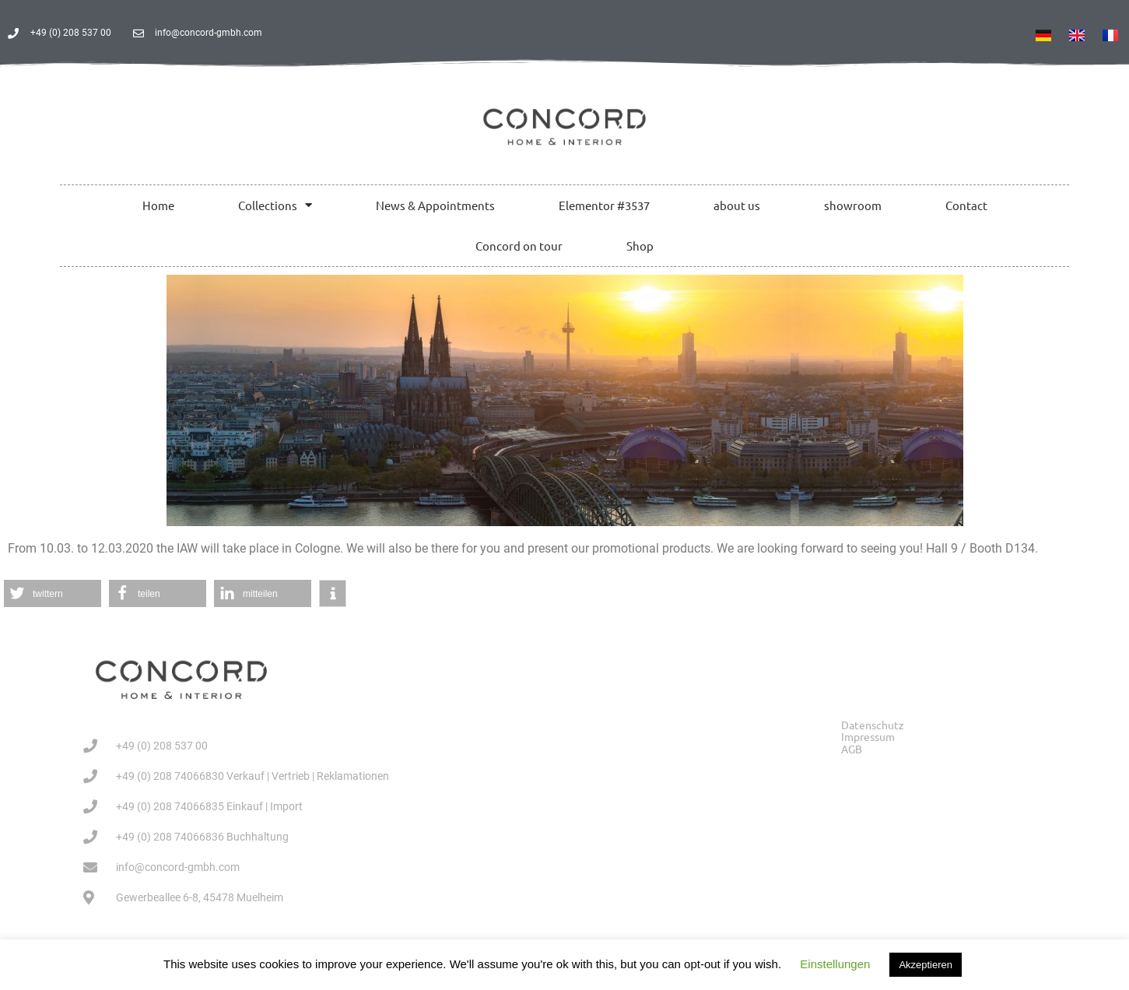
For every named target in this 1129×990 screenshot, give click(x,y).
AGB (851, 749)
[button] (52, 593)
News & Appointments (435, 205)
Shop (640, 245)
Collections (275, 205)
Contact (966, 205)
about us (737, 205)
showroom (853, 205)
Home (158, 205)
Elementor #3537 (604, 205)
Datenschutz (872, 725)
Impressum (868, 736)
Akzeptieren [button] (925, 965)
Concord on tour (519, 245)
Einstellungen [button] (835, 964)
